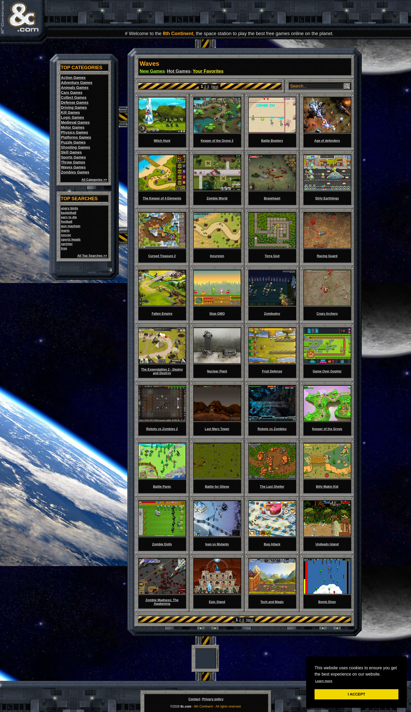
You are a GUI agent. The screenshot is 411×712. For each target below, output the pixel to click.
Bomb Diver (327, 602)
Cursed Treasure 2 (162, 256)
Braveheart (272, 198)
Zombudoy (272, 314)
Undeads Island (327, 544)
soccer (66, 235)
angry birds (69, 208)
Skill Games (71, 152)
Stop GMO (217, 314)
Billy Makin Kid (327, 486)
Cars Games (72, 92)
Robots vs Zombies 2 (162, 429)
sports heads (71, 239)
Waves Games (73, 167)
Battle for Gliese (217, 486)
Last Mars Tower (217, 429)
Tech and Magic (272, 602)
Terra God (272, 256)
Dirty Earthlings (327, 198)
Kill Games (70, 112)
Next (214, 87)
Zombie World (217, 198)
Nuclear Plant (217, 371)
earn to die (69, 217)
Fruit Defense (272, 371)
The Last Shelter (272, 486)
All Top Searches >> (92, 256)
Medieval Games (75, 122)
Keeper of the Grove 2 (217, 141)
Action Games (73, 77)
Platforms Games (76, 137)
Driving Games (74, 107)
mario (65, 230)
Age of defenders (327, 141)
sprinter (67, 244)
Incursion (217, 256)
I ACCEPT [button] (356, 694)
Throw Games (73, 162)
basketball (69, 213)
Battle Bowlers (272, 141)
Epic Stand (217, 602)
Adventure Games (77, 82)
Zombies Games (75, 172)
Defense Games (75, 102)
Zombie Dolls (162, 544)
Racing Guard (327, 256)
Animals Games (75, 87)
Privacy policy (213, 699)
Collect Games (73, 97)
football (66, 222)
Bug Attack (272, 544)
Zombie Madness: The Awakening (162, 602)
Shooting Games (75, 147)
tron (64, 248)
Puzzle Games (73, 142)
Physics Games (74, 132)
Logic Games (72, 117)
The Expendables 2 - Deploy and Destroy (162, 371)
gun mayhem (70, 226)
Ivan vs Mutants (217, 544)
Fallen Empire (162, 314)
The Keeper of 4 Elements (162, 198)
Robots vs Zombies (272, 429)
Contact (194, 699)
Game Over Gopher (327, 371)
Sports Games (73, 157)
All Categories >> (94, 180)
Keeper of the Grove (327, 429)
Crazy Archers (327, 314)
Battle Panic (162, 486)
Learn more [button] (323, 681)
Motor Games (72, 127)
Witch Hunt (162, 141)
